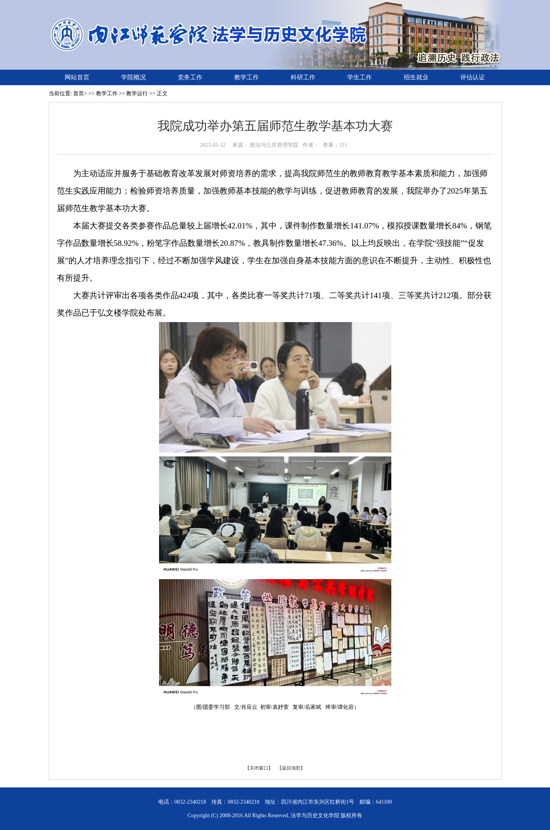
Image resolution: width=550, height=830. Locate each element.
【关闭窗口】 (259, 768)
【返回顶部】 (291, 768)
